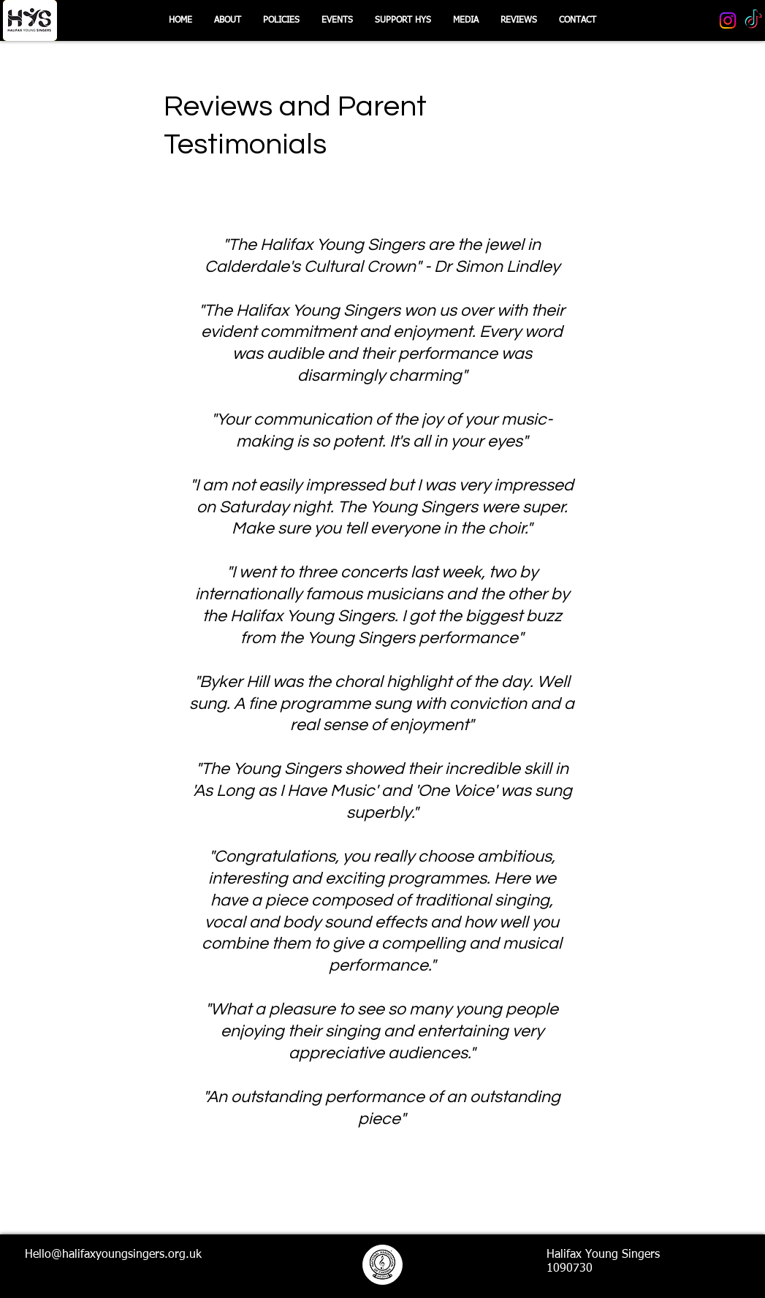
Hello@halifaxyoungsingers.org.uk (113, 1255)
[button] (403, 20)
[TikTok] (753, 20)
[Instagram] (728, 20)
